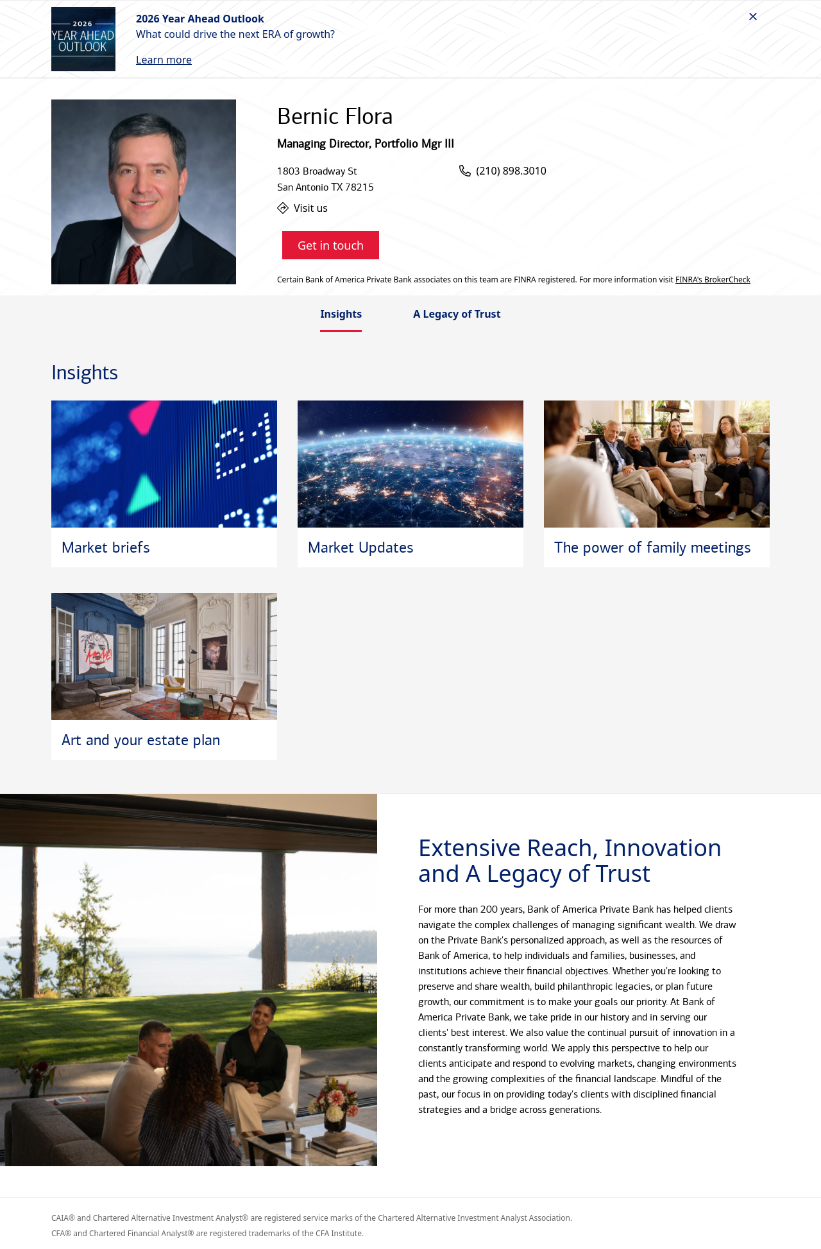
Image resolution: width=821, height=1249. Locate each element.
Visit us (302, 208)
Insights (341, 314)
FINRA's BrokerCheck (712, 280)
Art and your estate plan (141, 740)
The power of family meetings (652, 547)
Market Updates (361, 547)
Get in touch (331, 245)
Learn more (164, 60)
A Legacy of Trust (456, 314)
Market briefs (106, 547)
